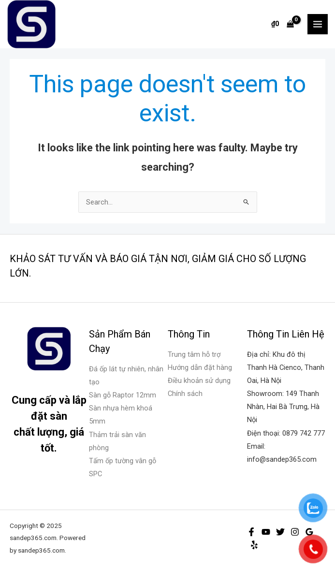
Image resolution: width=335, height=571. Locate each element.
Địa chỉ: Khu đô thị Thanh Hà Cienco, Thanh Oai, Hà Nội (285, 367)
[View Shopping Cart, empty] (283, 24)
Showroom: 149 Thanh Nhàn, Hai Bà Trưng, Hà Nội (283, 406)
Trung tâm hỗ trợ (194, 354)
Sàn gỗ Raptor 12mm (122, 395)
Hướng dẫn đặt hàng (200, 367)
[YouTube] (266, 531)
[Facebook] (251, 531)
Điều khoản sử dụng (199, 380)
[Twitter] (280, 531)
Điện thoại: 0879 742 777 (286, 433)
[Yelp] (254, 545)
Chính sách (185, 393)
